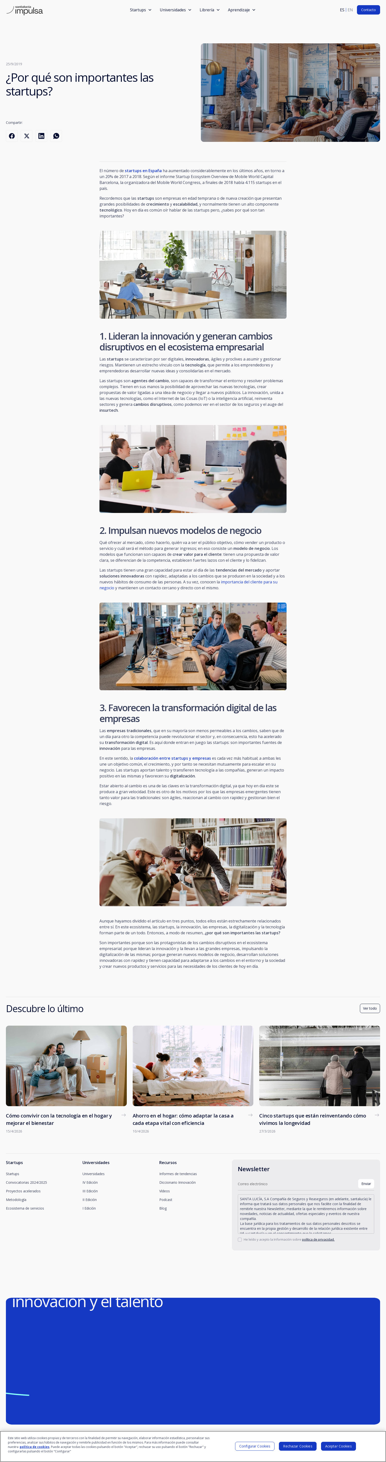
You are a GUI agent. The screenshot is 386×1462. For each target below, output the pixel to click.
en (350, 10)
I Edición (89, 1208)
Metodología (16, 1199)
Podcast (165, 1199)
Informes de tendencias (178, 1173)
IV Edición (90, 1182)
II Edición (89, 1199)
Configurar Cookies (255, 1449)
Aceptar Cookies (338, 1449)
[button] (141, 10)
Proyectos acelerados (23, 1191)
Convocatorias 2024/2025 (26, 1182)
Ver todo (370, 1008)
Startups (12, 1173)
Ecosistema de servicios (25, 1208)
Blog (163, 1208)
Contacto (368, 9)
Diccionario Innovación (177, 1182)
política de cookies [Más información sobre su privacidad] (34, 1450)
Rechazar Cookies (297, 1449)
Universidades (93, 1173)
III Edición (90, 1191)
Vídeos (164, 1191)
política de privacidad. (318, 1239)
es (342, 10)
